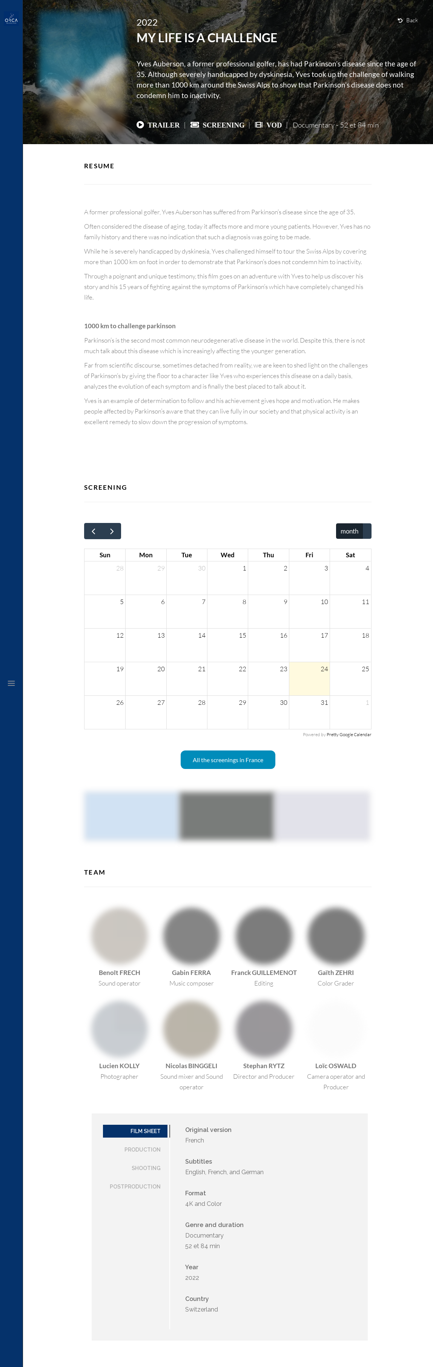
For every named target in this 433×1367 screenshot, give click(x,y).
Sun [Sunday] (105, 555)
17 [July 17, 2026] (324, 635)
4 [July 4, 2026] (367, 568)
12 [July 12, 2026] (120, 635)
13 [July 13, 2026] (161, 635)
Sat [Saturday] (350, 555)
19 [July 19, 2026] (120, 669)
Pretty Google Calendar (349, 734)
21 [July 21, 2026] (202, 669)
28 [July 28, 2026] (202, 702)
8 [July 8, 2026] (244, 602)
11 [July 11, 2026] (365, 602)
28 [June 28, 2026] (120, 568)
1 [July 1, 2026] (244, 568)
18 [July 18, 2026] (365, 635)
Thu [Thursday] (268, 555)
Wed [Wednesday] (228, 555)
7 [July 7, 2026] (204, 602)
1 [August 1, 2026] (367, 702)
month (349, 531)
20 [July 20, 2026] (161, 669)
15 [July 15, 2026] (242, 635)
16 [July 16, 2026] (283, 635)
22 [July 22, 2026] (242, 669)
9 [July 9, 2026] (285, 602)
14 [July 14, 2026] (202, 635)
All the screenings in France (228, 759)
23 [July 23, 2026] (283, 669)
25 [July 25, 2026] (365, 669)
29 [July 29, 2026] (242, 702)
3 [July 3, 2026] (326, 568)
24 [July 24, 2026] (324, 669)
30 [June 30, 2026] (202, 568)
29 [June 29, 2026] (161, 568)
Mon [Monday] (146, 555)
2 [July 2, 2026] (285, 568)
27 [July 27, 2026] (161, 702)
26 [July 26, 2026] (120, 702)
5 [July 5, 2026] (122, 602)
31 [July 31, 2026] (324, 702)
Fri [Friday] (309, 555)
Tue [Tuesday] (186, 555)
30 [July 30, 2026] (283, 702)
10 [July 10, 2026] (324, 602)
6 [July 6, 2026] (163, 602)
